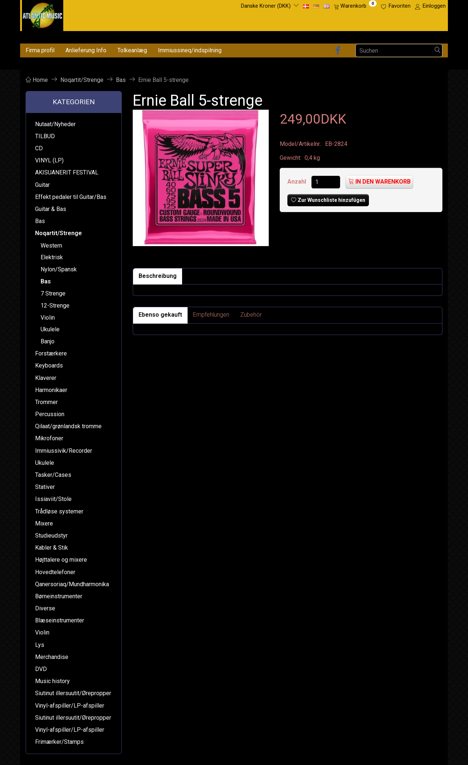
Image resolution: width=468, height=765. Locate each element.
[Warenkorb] (355, 6)
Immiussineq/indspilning (190, 50)
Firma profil (40, 50)
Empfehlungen (211, 314)
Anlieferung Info (85, 50)
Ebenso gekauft (160, 314)
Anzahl (297, 181)
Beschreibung (158, 275)
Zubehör (251, 314)
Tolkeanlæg (132, 50)
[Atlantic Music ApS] (42, 14)
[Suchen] (438, 50)
